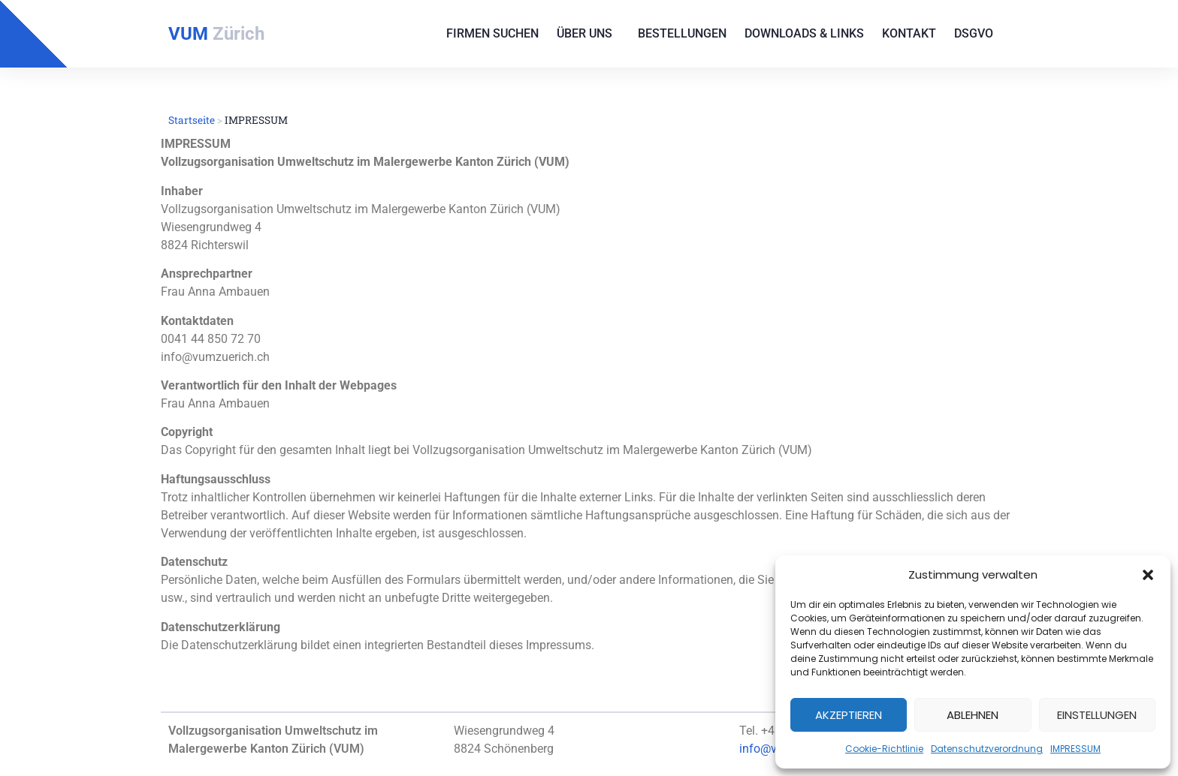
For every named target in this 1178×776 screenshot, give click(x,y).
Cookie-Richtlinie (884, 748)
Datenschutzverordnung (987, 748)
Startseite (191, 120)
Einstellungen (1097, 715)
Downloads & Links (804, 33)
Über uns (588, 33)
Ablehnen (972, 715)
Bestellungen (682, 33)
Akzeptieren (848, 715)
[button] (1147, 574)
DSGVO (977, 33)
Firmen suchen (492, 33)
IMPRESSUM (1075, 748)
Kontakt (909, 33)
